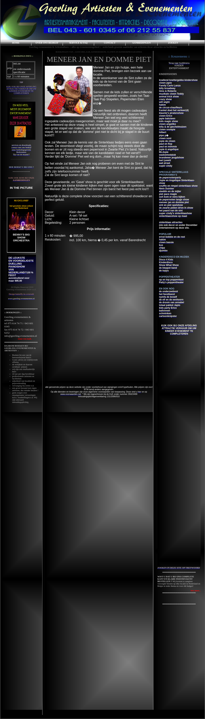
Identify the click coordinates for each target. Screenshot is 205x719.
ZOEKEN (173, 42)
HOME (15, 42)
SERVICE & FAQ (78, 42)
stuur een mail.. (18, 339)
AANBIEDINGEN (141, 42)
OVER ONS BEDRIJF (47, 42)
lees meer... (196, 590)
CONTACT (109, 42)
